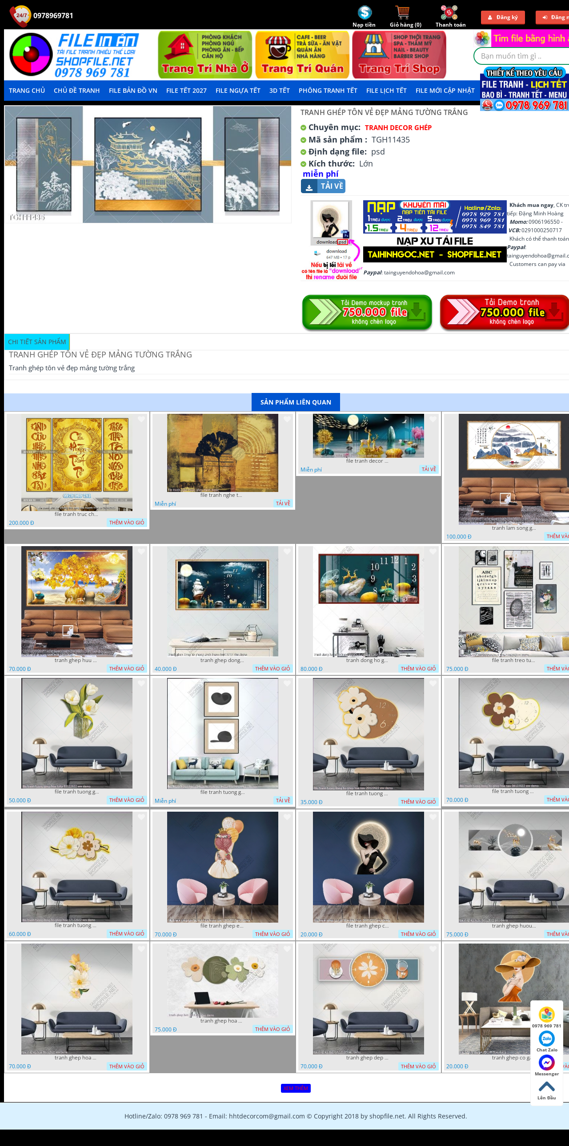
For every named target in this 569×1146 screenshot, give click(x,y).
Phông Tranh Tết (328, 90)
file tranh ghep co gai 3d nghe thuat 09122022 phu (368, 926)
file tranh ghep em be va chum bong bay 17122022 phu (222, 926)
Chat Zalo (547, 1042)
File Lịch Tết (386, 90)
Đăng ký (503, 17)
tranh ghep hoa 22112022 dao (222, 1021)
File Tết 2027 (186, 90)
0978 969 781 (546, 1018)
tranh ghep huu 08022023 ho (77, 660)
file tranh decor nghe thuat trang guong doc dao (368, 461)
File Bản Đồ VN (133, 90)
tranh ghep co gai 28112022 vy (514, 1058)
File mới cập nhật (445, 90)
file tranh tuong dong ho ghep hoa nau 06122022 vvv (514, 791)
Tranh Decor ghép (398, 127)
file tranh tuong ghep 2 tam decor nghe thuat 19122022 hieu (222, 792)
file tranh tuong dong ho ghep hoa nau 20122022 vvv (368, 793)
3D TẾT (279, 90)
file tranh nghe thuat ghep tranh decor (222, 495)
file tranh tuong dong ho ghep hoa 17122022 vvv (77, 925)
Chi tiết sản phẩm (37, 341)
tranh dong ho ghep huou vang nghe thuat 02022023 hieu (368, 660)
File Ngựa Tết (238, 90)
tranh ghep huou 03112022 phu (514, 926)
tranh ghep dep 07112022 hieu (368, 1058)
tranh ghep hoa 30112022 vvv (77, 1058)
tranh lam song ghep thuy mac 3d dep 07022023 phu (514, 528)
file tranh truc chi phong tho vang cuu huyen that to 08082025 (77, 514)
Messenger (547, 1066)
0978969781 (41, 15)
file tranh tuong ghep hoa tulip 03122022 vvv (77, 792)
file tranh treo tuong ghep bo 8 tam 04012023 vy (514, 660)
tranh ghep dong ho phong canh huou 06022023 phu (222, 660)
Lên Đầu (546, 1090)
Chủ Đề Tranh (77, 90)
